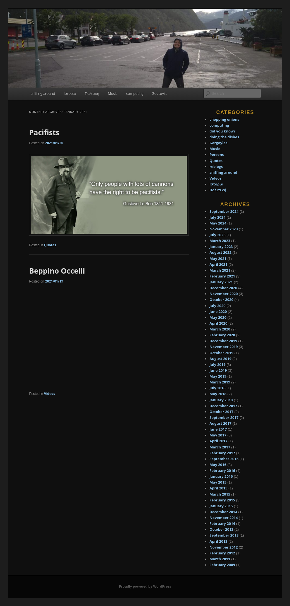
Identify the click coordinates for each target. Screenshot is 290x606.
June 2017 (218, 429)
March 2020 (219, 329)
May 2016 (217, 464)
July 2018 (217, 387)
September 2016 (223, 458)
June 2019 (218, 370)
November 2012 (223, 547)
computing (134, 93)
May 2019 (217, 376)
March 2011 (219, 558)
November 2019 (223, 346)
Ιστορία (70, 93)
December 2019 (223, 340)
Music (112, 93)
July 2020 (217, 305)
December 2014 (223, 511)
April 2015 (218, 488)
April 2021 (218, 264)
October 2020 (221, 299)
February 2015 (222, 500)
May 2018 (217, 393)
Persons (216, 154)
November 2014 (223, 517)
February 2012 (222, 553)
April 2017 (218, 440)
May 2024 (217, 223)
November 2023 (223, 228)
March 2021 (219, 270)
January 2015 (221, 505)
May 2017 (217, 435)
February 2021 (222, 276)
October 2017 (221, 411)
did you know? (222, 131)
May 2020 (217, 317)
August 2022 (220, 252)
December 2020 (223, 287)
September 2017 (223, 417)
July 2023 (217, 234)
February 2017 (222, 452)
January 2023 (221, 246)
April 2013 (218, 541)
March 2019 (219, 382)
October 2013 (221, 529)
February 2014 (222, 523)
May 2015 (217, 482)
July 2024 (217, 217)
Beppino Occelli (57, 271)
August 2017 (220, 423)
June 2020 (218, 311)
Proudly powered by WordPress (145, 586)
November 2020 (223, 293)
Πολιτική (92, 93)
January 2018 (221, 399)
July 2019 (217, 364)
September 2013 (223, 535)
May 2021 (217, 258)
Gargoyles (218, 142)
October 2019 (221, 352)
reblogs (216, 166)
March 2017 (219, 447)
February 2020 (222, 334)
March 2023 (219, 240)
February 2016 (222, 470)
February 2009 (222, 564)
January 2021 (221, 281)
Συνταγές (159, 93)
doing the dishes (224, 136)
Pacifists (44, 132)
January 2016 (221, 476)
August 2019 (220, 358)
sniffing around (43, 93)
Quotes (50, 245)
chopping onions (224, 119)
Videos (49, 393)
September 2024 (223, 211)
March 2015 (219, 494)
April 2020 (218, 323)
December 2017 (223, 405)
